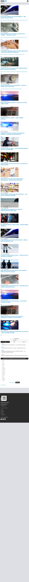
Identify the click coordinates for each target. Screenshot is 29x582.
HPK (3, 361)
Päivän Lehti (4, 1)
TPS (3, 376)
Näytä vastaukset (12, 382)
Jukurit (3, 364)
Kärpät (3, 371)
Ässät (3, 380)
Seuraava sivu (16, 338)
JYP (3, 365)
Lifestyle (2, 49)
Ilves (3, 363)
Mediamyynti (6, 417)
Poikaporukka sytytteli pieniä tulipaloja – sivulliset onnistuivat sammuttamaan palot (14, 355)
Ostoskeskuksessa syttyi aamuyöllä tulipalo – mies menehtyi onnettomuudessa (13, 344)
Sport (3, 377)
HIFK (3, 360)
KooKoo (3, 369)
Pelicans (3, 373)
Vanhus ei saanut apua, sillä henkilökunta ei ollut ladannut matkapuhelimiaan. (12, 54)
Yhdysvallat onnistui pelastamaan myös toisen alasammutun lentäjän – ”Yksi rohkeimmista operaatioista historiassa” (13, 352)
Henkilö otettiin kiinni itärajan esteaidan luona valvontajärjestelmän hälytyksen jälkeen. (14, 71)
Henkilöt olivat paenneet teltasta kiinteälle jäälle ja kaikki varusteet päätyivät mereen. (14, 37)
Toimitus (2, 417)
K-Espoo (3, 368)
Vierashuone (3, 84)
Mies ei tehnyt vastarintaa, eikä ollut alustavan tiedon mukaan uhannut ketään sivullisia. (14, 20)
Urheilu (2, 412)
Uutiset (2, 15)
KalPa (3, 367)
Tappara (3, 378)
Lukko (3, 372)
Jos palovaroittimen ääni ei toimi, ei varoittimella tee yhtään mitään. (11, 88)
